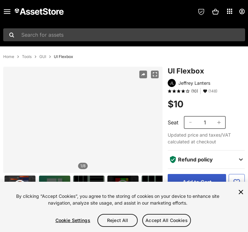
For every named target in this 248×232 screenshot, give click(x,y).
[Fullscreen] (155, 74)
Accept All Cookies (166, 220)
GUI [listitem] (42, 56)
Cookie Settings (72, 220)
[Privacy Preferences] (201, 11)
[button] (215, 11)
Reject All (117, 220)
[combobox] (124, 34)
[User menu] (242, 11)
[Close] (241, 192)
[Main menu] (7, 11)
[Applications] (229, 11)
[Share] (143, 74)
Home (8, 56)
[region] (83, 120)
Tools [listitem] (27, 56)
